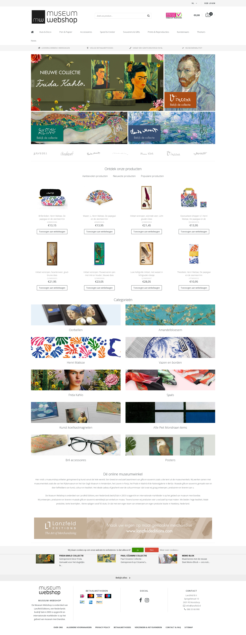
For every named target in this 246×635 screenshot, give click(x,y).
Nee (152, 550)
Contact (191, 590)
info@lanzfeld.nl (193, 605)
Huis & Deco (45, 31)
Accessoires (86, 31)
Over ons (58, 627)
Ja (138, 550)
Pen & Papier (65, 31)
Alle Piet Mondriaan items (170, 427)
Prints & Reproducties (158, 31)
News (33, 40)
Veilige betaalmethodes (100, 48)
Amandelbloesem (170, 330)
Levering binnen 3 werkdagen (54, 48)
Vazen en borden (170, 362)
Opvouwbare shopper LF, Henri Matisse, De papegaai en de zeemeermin (194, 219)
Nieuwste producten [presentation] (124, 176)
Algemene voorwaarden (79, 627)
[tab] (95, 176)
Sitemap (188, 627)
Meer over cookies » (169, 550)
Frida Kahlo (75, 395)
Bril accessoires (76, 460)
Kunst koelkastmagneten (75, 427)
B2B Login (209, 3)
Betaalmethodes (122, 627)
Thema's (201, 31)
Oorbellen (76, 330)
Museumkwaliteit (192, 48)
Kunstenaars (183, 31)
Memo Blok (188, 555)
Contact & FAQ (173, 627)
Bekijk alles (123, 577)
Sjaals (170, 395)
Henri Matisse (76, 362)
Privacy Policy (102, 627)
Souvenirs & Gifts (131, 31)
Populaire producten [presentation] (152, 176)
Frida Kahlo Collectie (71, 555)
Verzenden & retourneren (148, 627)
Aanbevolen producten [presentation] (95, 176)
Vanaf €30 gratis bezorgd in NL (146, 48)
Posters (170, 460)
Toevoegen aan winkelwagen (52, 231)
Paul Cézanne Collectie (134, 555)
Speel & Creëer (107, 31)
